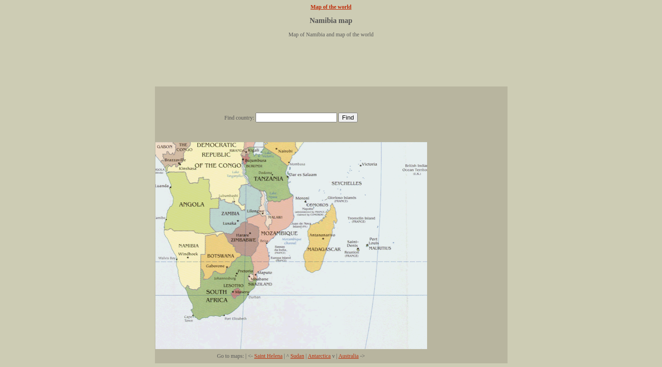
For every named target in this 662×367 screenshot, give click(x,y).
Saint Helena (268, 356)
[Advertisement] (331, 65)
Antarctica (319, 356)
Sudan (297, 356)
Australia (348, 356)
